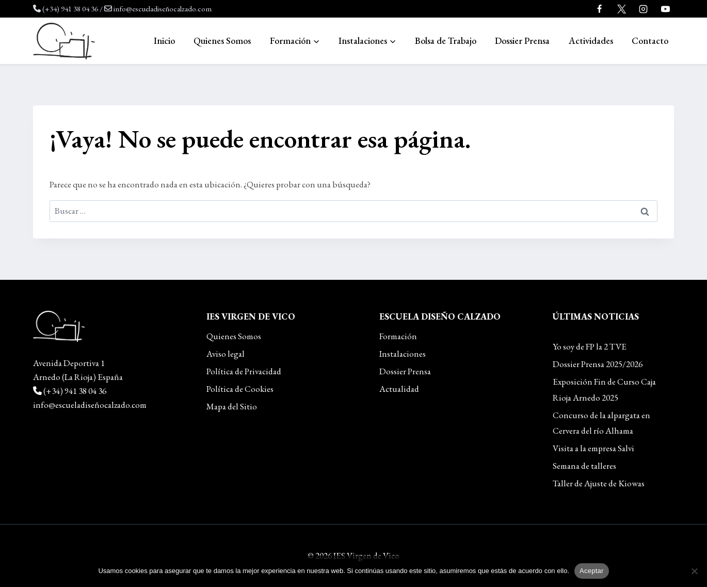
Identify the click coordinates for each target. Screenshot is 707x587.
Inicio (164, 40)
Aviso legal (225, 353)
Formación (398, 336)
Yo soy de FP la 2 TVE (589, 346)
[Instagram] (643, 9)
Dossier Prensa (522, 40)
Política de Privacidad (243, 371)
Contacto (650, 40)
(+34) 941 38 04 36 (70, 8)
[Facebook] (599, 9)
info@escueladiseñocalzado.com (163, 8)
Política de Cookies (240, 388)
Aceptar (592, 571)
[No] (694, 571)
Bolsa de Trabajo (445, 40)
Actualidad (399, 388)
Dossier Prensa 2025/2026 (597, 364)
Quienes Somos (222, 40)
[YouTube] (665, 9)
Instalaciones (402, 353)
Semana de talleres (584, 465)
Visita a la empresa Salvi (593, 448)
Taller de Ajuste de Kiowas (599, 483)
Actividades (591, 40)
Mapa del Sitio (231, 406)
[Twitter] (621, 9)
